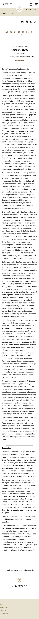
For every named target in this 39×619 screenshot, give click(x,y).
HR (27, 32)
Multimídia (19, 60)
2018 (12, 13)
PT (22, 35)
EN (15, 32)
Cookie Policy (4, 610)
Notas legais (4, 607)
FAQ (1, 604)
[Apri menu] (36, 4)
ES (19, 32)
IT (31, 32)
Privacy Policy (4, 613)
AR (7, 32)
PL (18, 35)
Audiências (6, 13)
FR (23, 32)
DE (11, 32)
